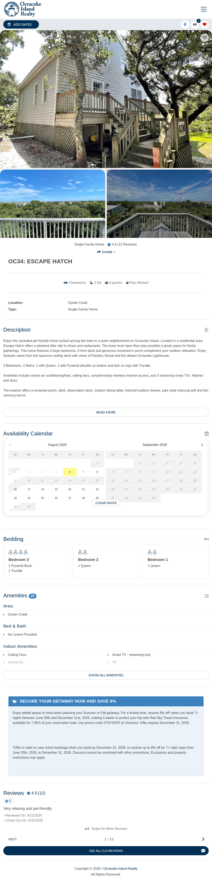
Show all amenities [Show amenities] (106, 675)
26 (56, 498)
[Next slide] (105, 839)
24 (29, 498)
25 (42, 498)
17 (29, 489)
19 (56, 489)
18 (42, 489)
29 (97, 498)
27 (69, 498)
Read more (106, 412)
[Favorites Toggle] (205, 24)
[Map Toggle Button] (185, 24)
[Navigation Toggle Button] (204, 9)
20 (69, 489)
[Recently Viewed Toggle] (195, 24)
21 (83, 489)
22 (97, 489)
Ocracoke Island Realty (120, 868)
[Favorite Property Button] (204, 38)
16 (15, 489)
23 (15, 498)
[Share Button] (106, 252)
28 (83, 498)
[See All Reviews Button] (106, 850)
